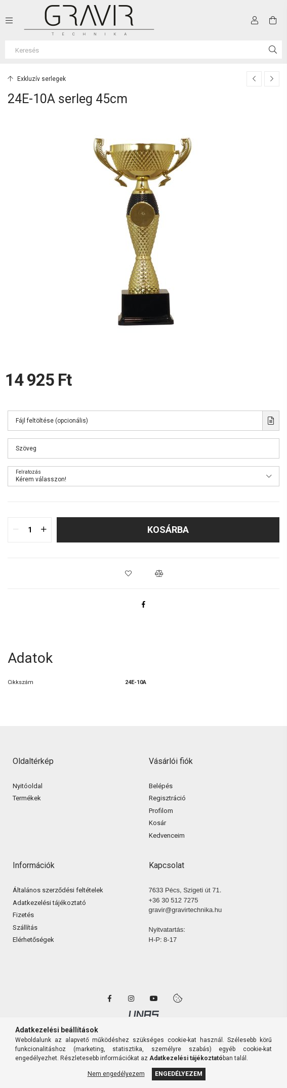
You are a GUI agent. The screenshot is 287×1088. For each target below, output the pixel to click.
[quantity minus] (15, 530)
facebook (109, 998)
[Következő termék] (271, 78)
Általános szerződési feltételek (58, 890)
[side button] (9, 20)
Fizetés (23, 915)
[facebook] (144, 604)
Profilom (161, 810)
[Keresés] (143, 49)
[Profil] (254, 20)
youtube (153, 998)
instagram (131, 998)
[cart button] (273, 20)
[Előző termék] (254, 78)
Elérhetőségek (33, 939)
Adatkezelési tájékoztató (49, 902)
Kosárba (168, 529)
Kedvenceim (167, 835)
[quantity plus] (43, 530)
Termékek (27, 798)
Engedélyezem (178, 1073)
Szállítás (25, 927)
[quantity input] (29, 530)
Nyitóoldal (28, 786)
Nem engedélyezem (116, 1073)
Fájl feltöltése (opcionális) (52, 420)
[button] (128, 573)
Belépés (161, 786)
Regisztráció (167, 798)
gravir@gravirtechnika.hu (185, 910)
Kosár (157, 823)
